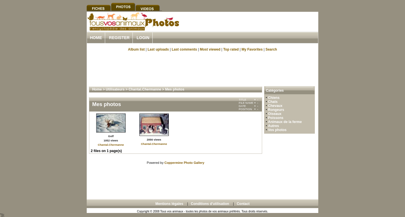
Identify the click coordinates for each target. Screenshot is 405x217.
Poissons (275, 118)
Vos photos (277, 130)
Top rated (231, 49)
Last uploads (158, 49)
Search (271, 49)
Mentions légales (169, 204)
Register (119, 37)
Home (96, 37)
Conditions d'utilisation (210, 204)
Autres (273, 126)
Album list (136, 49)
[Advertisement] (250, 28)
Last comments (184, 49)
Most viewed (210, 49)
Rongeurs (276, 110)
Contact (243, 204)
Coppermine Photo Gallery (184, 162)
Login (143, 37)
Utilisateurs (115, 89)
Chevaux (275, 106)
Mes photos (174, 89)
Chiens (273, 98)
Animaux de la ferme (285, 122)
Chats (272, 102)
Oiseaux (274, 114)
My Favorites (252, 49)
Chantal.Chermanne (144, 89)
